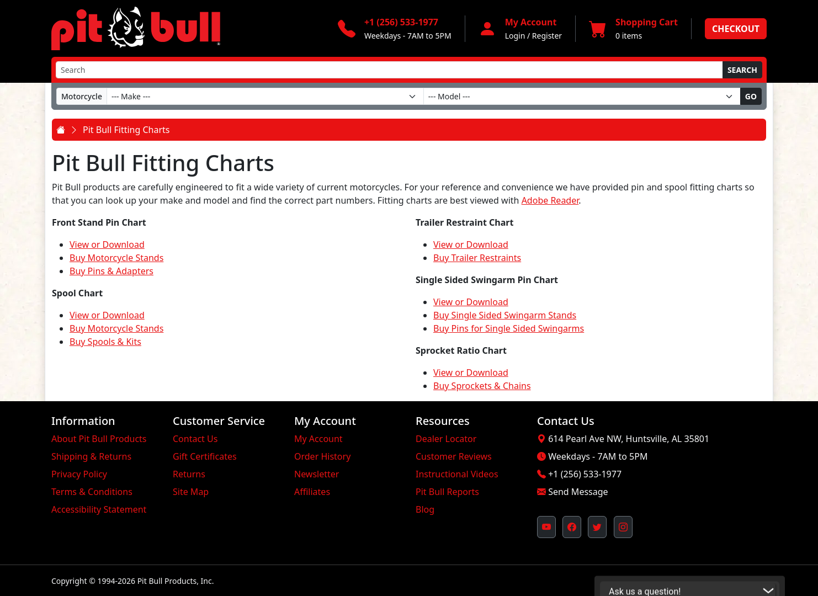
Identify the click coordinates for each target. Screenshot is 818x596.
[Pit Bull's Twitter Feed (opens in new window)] (597, 527)
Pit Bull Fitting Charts (126, 130)
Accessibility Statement (98, 509)
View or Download (107, 244)
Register (547, 35)
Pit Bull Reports (447, 492)
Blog (425, 509)
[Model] (582, 96)
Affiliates (312, 492)
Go (751, 96)
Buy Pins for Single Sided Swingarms (508, 328)
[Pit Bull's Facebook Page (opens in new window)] (571, 527)
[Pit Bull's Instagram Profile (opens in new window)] (623, 527)
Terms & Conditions (91, 492)
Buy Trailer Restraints (477, 258)
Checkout (735, 29)
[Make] (265, 96)
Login (515, 35)
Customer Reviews (454, 456)
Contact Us (195, 439)
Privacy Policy (79, 474)
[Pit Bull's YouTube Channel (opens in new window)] (546, 527)
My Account (318, 439)
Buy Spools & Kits (105, 342)
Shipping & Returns (91, 456)
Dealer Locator (446, 439)
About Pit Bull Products (99, 439)
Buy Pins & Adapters (111, 271)
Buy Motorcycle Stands (116, 258)
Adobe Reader (550, 200)
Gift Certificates (205, 456)
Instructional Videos (457, 474)
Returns (189, 474)
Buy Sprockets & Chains (482, 386)
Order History (322, 456)
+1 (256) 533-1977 (585, 474)
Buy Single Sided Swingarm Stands (504, 315)
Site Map (191, 492)
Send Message (578, 492)
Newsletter (316, 474)
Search (742, 70)
